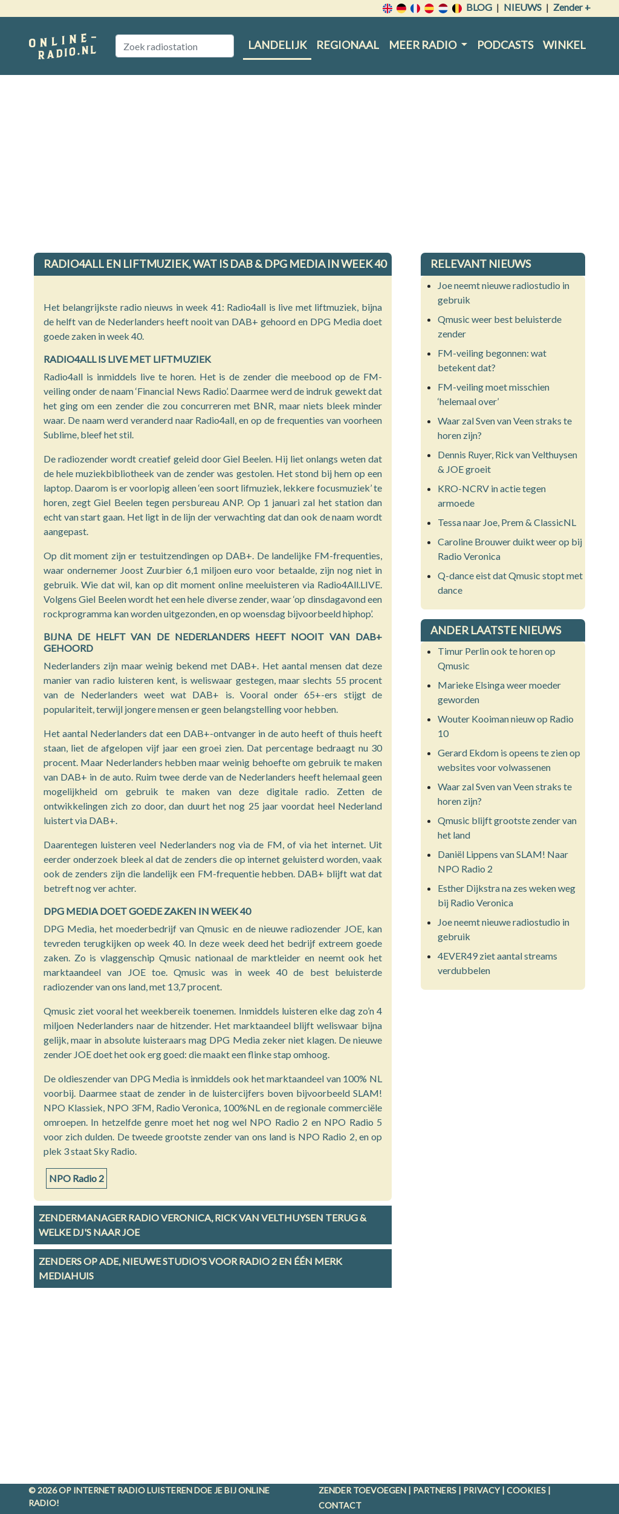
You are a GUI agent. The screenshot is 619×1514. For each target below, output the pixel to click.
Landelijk (277, 44)
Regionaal (347, 44)
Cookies (526, 1490)
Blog (479, 7)
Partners (434, 1490)
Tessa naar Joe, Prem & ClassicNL (507, 522)
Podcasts (505, 44)
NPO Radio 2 (76, 1178)
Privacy (481, 1490)
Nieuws (523, 7)
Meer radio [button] (423, 44)
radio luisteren (154, 1490)
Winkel (564, 44)
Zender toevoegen (362, 1490)
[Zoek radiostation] (174, 45)
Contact (340, 1505)
